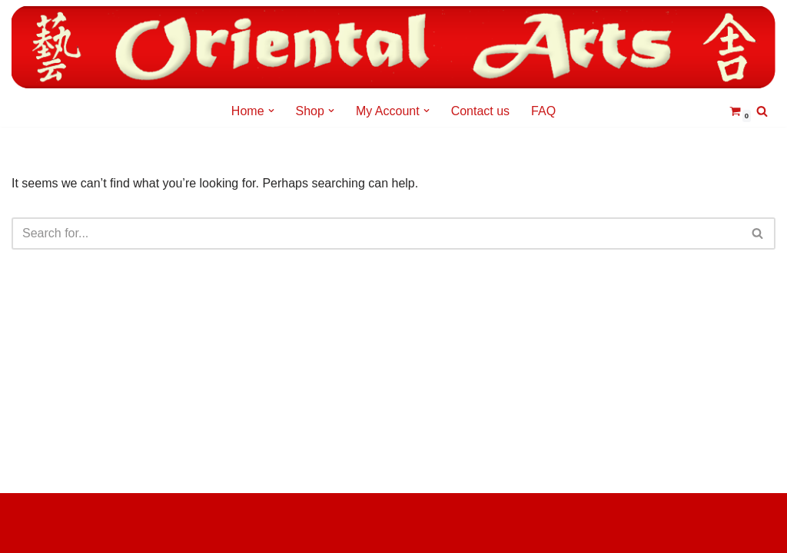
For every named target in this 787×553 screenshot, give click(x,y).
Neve (26, 512)
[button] (271, 111)
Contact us (480, 111)
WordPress (42, 533)
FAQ (543, 111)
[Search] (762, 111)
